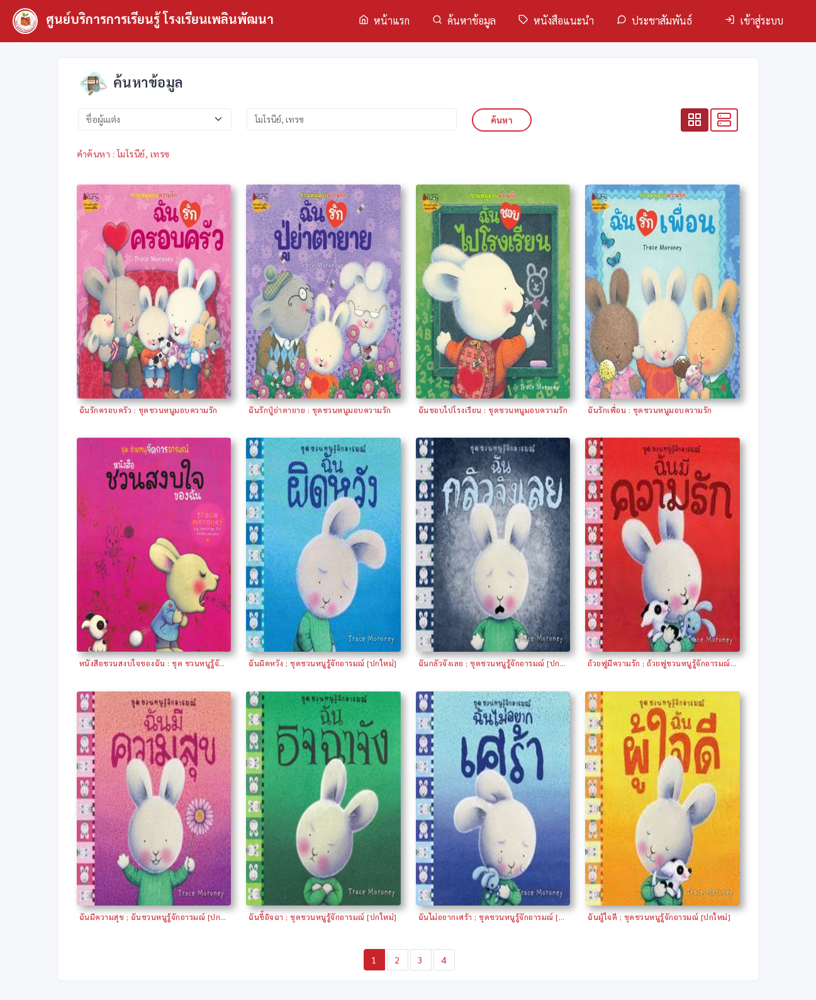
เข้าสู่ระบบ (754, 20)
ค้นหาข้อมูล (464, 20)
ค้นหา (502, 119)
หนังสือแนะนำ (556, 20)
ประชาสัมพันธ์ (654, 20)
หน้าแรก (384, 20)
